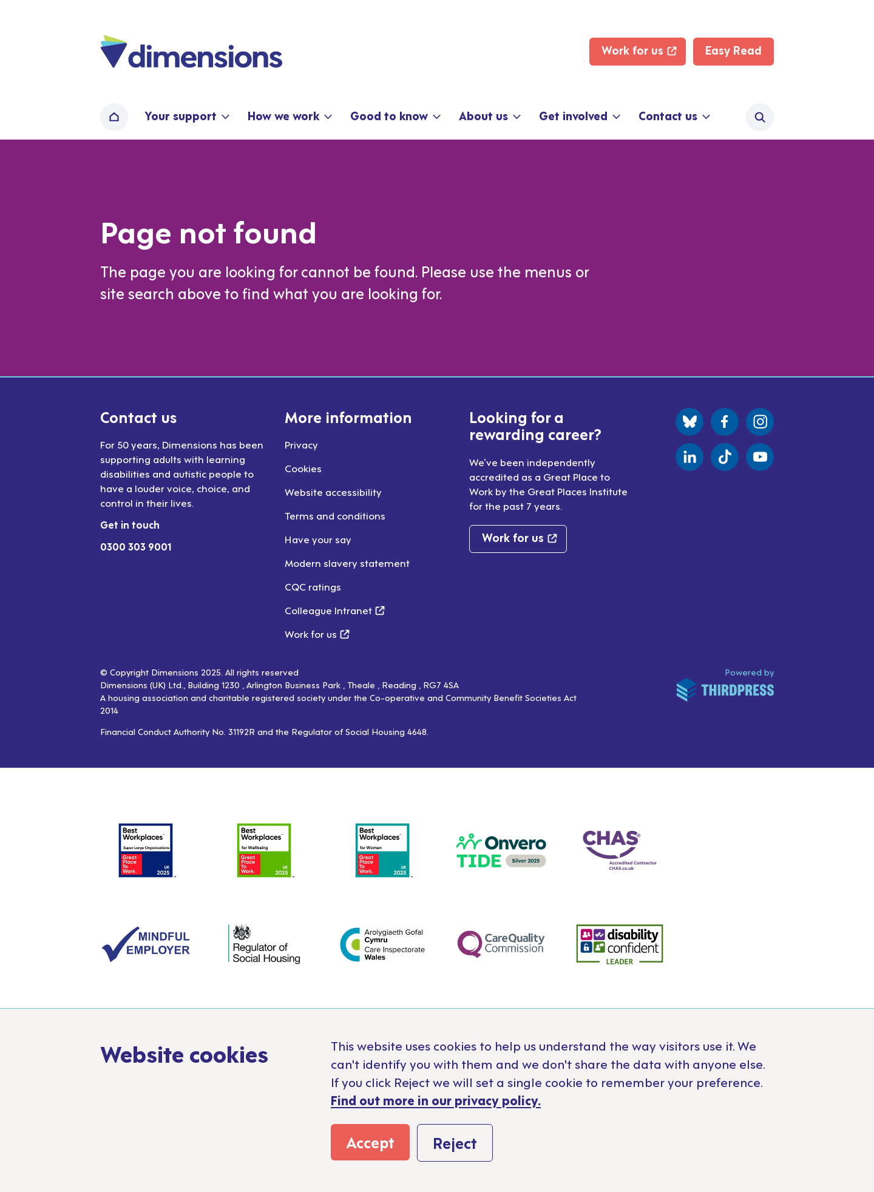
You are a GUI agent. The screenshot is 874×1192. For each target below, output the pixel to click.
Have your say (318, 539)
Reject (455, 1142)
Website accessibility (333, 491)
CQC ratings (313, 586)
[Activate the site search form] (760, 117)
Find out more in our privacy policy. (436, 1100)
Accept (370, 1142)
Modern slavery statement (347, 562)
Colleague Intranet (335, 610)
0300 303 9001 (136, 546)
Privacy (301, 444)
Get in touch (130, 524)
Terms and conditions (335, 515)
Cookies (303, 468)
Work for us (317, 633)
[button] (186, 117)
